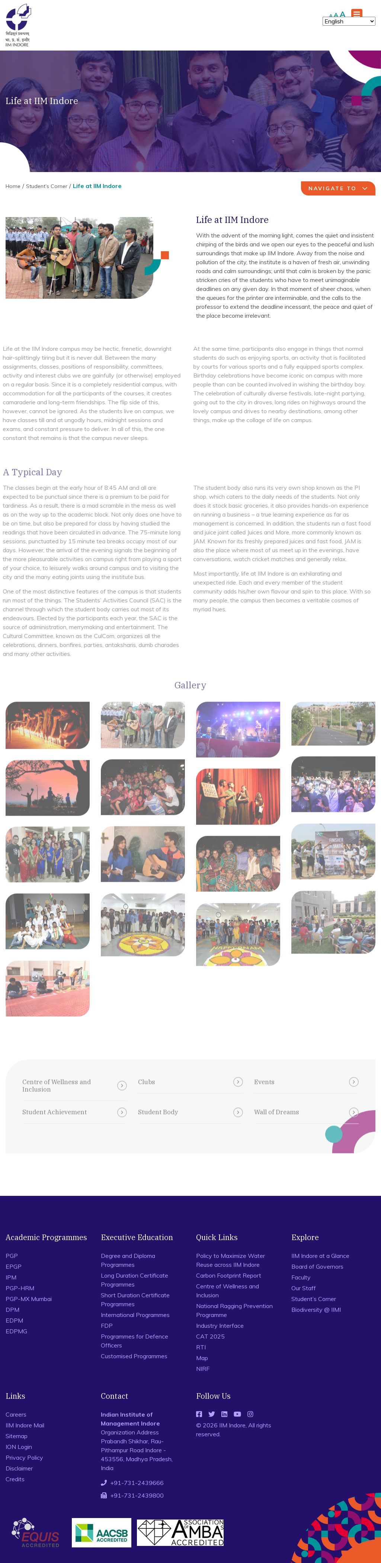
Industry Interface (220, 1325)
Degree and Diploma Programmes (128, 1260)
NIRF (202, 1368)
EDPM (14, 1320)
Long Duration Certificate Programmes (134, 1280)
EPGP (14, 1266)
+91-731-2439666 (137, 1482)
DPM (12, 1309)
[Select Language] (349, 21)
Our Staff (303, 1288)
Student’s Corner (46, 186)
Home (13, 186)
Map (202, 1358)
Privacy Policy (24, 1457)
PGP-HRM (20, 1288)
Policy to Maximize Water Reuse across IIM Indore (230, 1260)
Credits (15, 1479)
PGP (12, 1255)
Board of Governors (317, 1266)
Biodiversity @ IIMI (316, 1309)
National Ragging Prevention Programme (234, 1310)
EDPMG (16, 1331)
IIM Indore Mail (25, 1425)
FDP (107, 1325)
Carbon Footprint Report (228, 1275)
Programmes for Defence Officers (134, 1341)
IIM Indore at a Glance (320, 1255)
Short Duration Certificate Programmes (135, 1299)
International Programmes (135, 1314)
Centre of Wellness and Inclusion (227, 1290)
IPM (11, 1277)
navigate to (339, 188)
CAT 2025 (210, 1336)
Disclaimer (19, 1468)
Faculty (301, 1277)
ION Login (19, 1446)
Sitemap (17, 1436)
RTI (201, 1347)
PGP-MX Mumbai (29, 1298)
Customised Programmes (134, 1356)
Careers (16, 1414)
